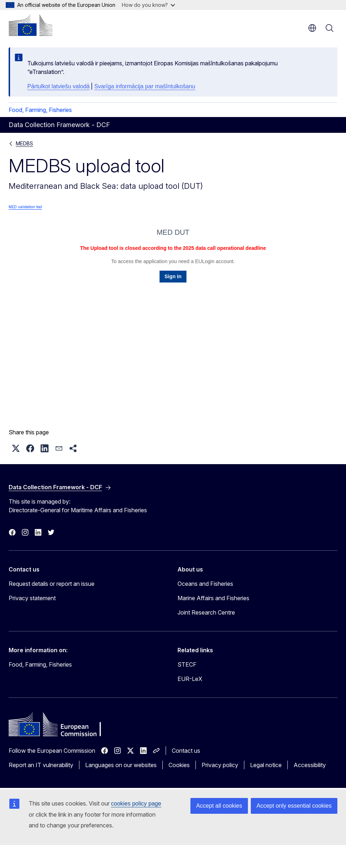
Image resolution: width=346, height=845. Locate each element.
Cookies (179, 765)
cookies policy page (136, 803)
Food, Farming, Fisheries (40, 109)
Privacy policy (220, 765)
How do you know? (148, 5)
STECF (187, 664)
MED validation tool (25, 207)
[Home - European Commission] (30, 25)
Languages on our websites (121, 765)
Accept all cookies (219, 806)
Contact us (186, 750)
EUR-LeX (189, 678)
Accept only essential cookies (294, 806)
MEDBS (24, 143)
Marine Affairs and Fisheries (213, 598)
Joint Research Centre (206, 612)
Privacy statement (32, 598)
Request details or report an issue (51, 583)
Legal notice (266, 765)
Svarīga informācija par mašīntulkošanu (144, 86)
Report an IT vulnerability (41, 765)
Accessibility (310, 765)
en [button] (312, 28)
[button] (16, 448)
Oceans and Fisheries (205, 583)
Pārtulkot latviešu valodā (58, 86)
